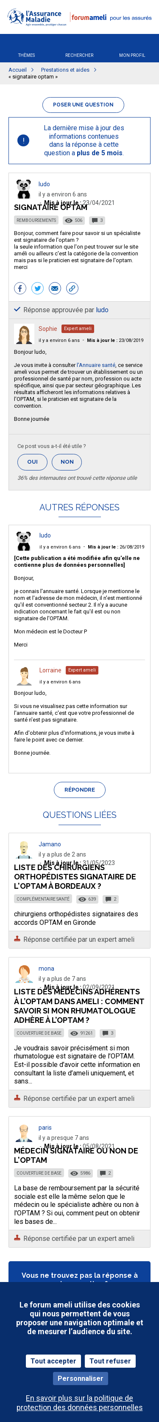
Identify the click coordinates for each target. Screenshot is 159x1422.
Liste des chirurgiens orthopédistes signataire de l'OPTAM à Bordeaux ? (75, 876)
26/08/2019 (116, 547)
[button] (79, 31)
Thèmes (26, 55)
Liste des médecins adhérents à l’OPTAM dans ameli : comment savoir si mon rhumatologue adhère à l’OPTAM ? (79, 1005)
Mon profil (132, 55)
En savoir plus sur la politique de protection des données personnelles (80, 1402)
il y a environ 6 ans (59, 340)
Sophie (48, 328)
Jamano (50, 844)
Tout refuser (110, 1361)
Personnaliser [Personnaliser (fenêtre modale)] (80, 1378)
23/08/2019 (115, 340)
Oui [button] (37, 462)
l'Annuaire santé (96, 365)
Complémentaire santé (43, 899)
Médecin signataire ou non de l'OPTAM (76, 1155)
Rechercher (79, 55)
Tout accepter (53, 1361)
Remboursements (36, 220)
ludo (44, 184)
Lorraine (50, 670)
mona (46, 968)
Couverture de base (39, 1033)
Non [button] (71, 464)
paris (45, 1127)
